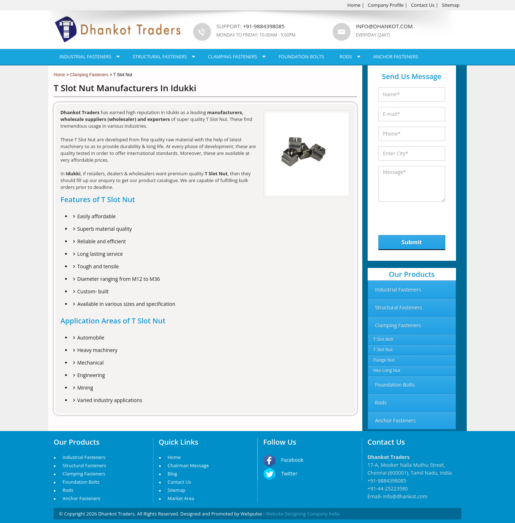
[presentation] (415, 216)
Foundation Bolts (301, 56)
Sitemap (451, 5)
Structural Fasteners (160, 56)
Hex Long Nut (387, 370)
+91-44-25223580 (388, 488)
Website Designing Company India (303, 513)
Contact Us (423, 5)
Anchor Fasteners (395, 56)
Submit (412, 242)
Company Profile (385, 5)
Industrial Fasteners (85, 56)
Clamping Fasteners (233, 56)
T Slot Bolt (383, 339)
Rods (345, 56)
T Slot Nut (383, 350)
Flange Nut (384, 360)
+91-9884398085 (387, 480)
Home (353, 5)
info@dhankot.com (384, 26)
